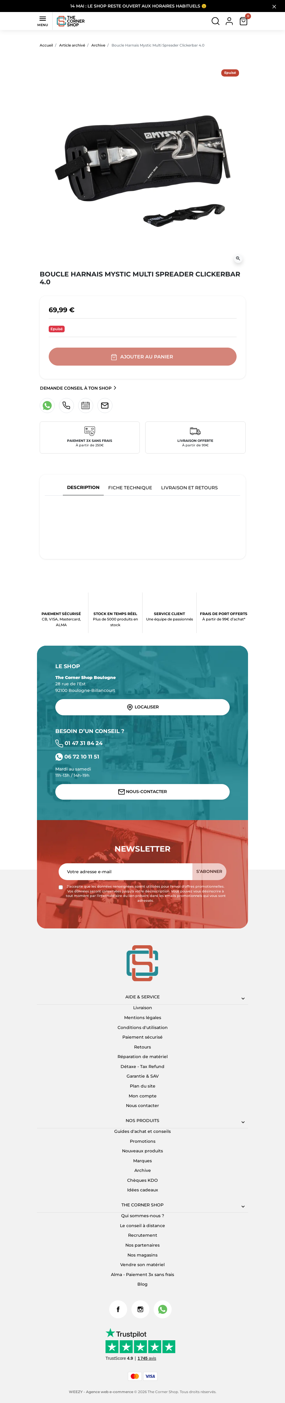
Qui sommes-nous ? (142, 1215)
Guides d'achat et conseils (142, 1131)
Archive (98, 45)
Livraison (142, 1007)
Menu (42, 20)
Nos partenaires (142, 1245)
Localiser (142, 707)
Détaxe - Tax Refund (142, 1066)
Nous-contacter (142, 792)
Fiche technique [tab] (130, 487)
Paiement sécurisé (142, 1037)
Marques (142, 1160)
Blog (142, 1284)
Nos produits (142, 1120)
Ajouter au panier (142, 357)
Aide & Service (142, 997)
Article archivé (72, 45)
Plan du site (142, 1086)
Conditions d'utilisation (143, 1027)
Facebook (118, 1309)
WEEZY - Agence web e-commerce (101, 1391)
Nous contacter (142, 1105)
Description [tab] (83, 487)
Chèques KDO (142, 1180)
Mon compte (143, 1096)
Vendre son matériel (142, 1264)
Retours (142, 1047)
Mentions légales (142, 1017)
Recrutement (142, 1235)
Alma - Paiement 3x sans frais (142, 1274)
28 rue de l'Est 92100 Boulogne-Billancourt (85, 684)
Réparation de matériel (143, 1056)
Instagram (140, 1309)
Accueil (46, 45)
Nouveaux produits (142, 1151)
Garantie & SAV (143, 1076)
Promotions (142, 1141)
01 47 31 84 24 (79, 743)
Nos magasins (142, 1255)
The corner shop (142, 1205)
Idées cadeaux (142, 1190)
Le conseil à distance (142, 1225)
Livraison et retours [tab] (189, 487)
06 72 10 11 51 (77, 756)
